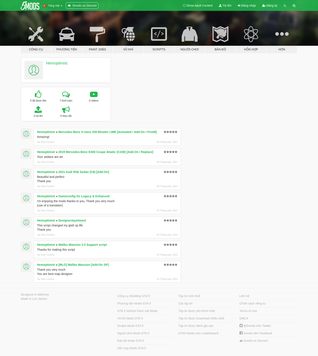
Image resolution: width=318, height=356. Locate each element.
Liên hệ (244, 296)
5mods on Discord (254, 341)
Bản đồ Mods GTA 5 (130, 340)
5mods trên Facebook (256, 333)
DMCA (244, 318)
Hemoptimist (56, 63)
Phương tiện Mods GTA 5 (134, 303)
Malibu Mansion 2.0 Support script (82, 244)
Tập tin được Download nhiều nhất (201, 318)
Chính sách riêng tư (253, 303)
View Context (45, 142)
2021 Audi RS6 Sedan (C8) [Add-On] (83, 172)
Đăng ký (269, 5)
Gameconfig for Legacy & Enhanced (83, 196)
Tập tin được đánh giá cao (195, 325)
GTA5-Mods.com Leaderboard (198, 333)
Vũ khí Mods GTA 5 (130, 318)
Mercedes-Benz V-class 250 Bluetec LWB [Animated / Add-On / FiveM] (107, 132)
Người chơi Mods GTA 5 (133, 333)
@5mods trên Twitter (255, 326)
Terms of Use (248, 311)
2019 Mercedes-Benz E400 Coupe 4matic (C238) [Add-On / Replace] (105, 152)
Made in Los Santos (34, 298)
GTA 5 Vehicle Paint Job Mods (137, 311)
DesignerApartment (72, 220)
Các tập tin (185, 303)
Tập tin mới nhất (189, 296)
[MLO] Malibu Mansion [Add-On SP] (83, 264)
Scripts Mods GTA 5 (130, 325)
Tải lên (225, 5)
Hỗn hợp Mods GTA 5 (131, 348)
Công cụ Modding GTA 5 (133, 296)
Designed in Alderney (35, 294)
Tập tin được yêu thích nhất (196, 311)
